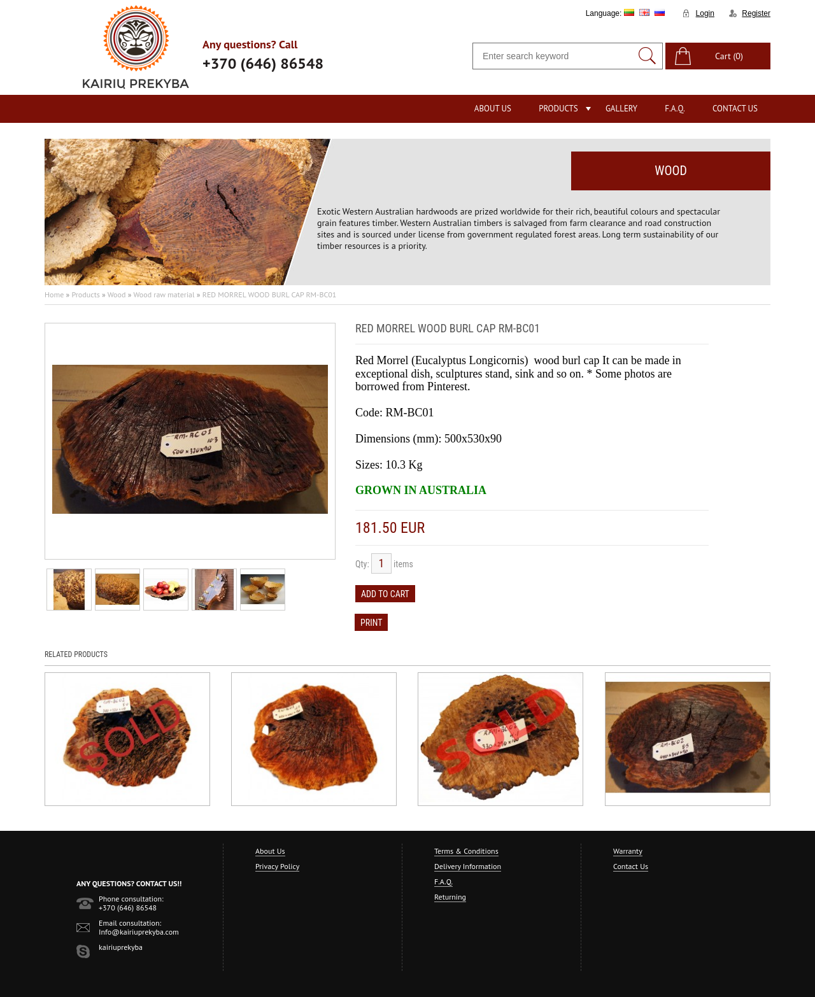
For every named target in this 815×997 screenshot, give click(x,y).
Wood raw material (163, 294)
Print (371, 623)
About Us (492, 108)
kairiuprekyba (121, 947)
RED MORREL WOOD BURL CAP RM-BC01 (269, 294)
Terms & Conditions (466, 851)
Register (756, 13)
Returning (450, 897)
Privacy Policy (277, 866)
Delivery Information (467, 866)
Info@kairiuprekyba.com (139, 932)
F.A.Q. (675, 108)
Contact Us (735, 108)
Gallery (621, 108)
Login (705, 13)
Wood (117, 294)
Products (558, 108)
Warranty (627, 851)
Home (54, 294)
